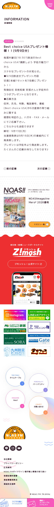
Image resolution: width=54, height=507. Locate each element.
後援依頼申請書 (10, 476)
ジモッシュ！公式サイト (28, 264)
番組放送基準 (10, 484)
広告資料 (8, 467)
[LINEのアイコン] (6, 448)
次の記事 (43, 168)
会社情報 (8, 459)
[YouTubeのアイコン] (19, 448)
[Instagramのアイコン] (13, 448)
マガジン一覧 (39, 224)
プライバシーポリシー (13, 463)
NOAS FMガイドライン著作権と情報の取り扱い (25, 471)
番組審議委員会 (10, 480)
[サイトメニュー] (49, 5)
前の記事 (10, 168)
